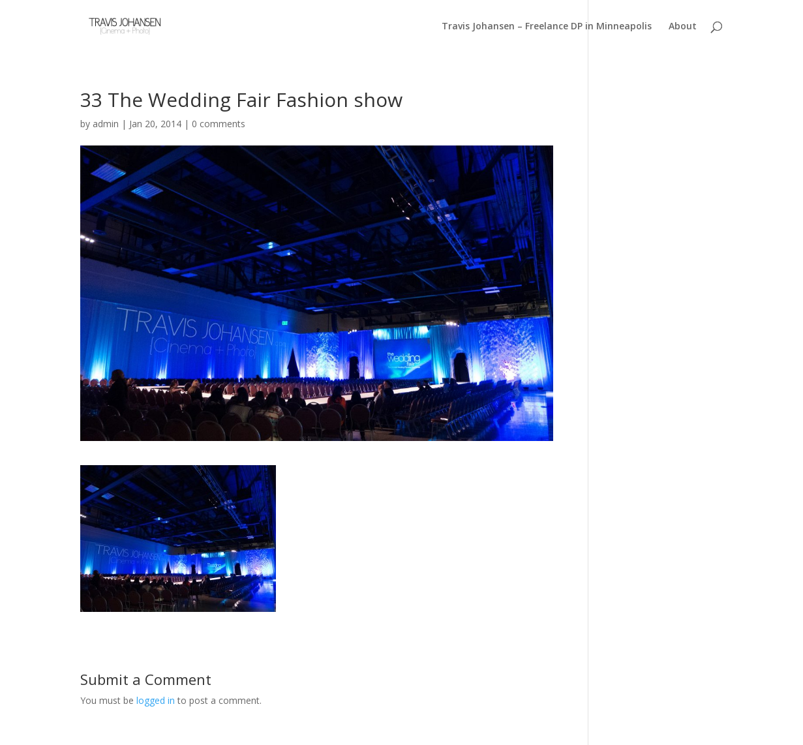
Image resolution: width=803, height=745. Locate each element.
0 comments (218, 123)
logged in (155, 700)
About (683, 27)
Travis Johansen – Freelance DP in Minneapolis (547, 27)
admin (106, 123)
